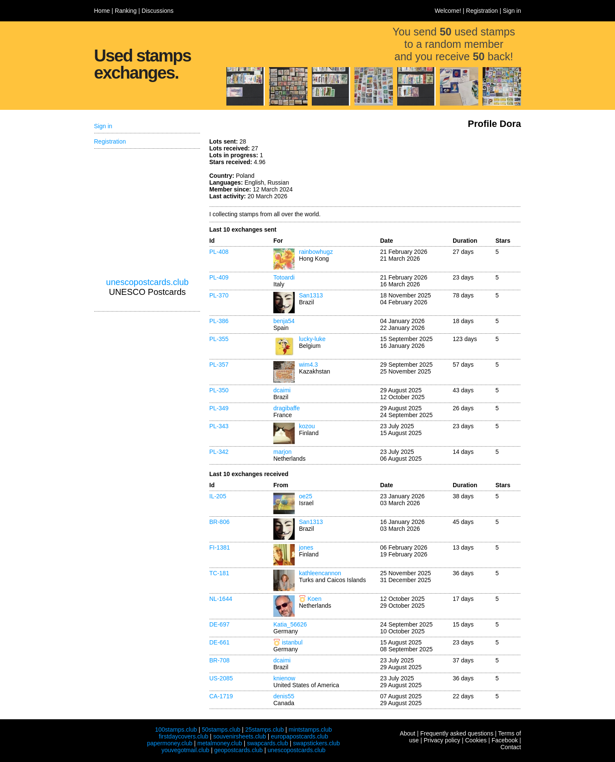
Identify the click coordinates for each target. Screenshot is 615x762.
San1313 (311, 295)
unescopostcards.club (147, 282)
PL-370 (218, 295)
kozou (307, 426)
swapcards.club (267, 743)
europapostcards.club (299, 736)
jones (306, 547)
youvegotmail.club (185, 750)
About (408, 733)
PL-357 (218, 364)
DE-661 (219, 642)
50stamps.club (221, 729)
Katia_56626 (290, 624)
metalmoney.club (219, 743)
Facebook (505, 740)
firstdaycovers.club (183, 736)
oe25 (305, 496)
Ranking (126, 10)
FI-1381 (219, 547)
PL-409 (218, 277)
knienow (284, 678)
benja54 (284, 321)
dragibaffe (286, 408)
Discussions (158, 10)
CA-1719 (221, 696)
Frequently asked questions (456, 733)
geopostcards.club (238, 750)
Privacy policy (442, 740)
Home (102, 10)
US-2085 (221, 678)
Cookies (476, 740)
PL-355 (218, 338)
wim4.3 (308, 364)
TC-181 (219, 573)
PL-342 (218, 451)
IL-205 (217, 496)
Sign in (512, 10)
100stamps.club (176, 729)
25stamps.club (264, 729)
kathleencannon (320, 573)
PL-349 (218, 408)
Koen (315, 598)
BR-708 (219, 660)
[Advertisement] (457, 170)
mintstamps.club (310, 729)
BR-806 (219, 521)
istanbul (292, 642)
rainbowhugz (316, 251)
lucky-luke (312, 338)
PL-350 (218, 390)
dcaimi (281, 390)
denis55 (283, 696)
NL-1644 (220, 598)
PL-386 (218, 321)
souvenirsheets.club (239, 736)
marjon (282, 451)
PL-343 (218, 426)
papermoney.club (169, 743)
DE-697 (219, 624)
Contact (511, 747)
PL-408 (218, 251)
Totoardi (284, 277)
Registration (482, 10)
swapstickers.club (316, 743)
